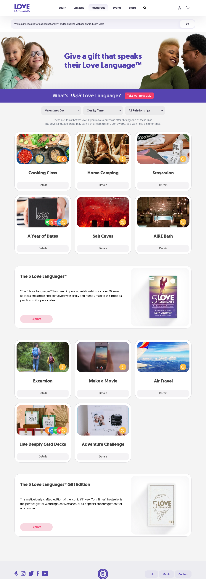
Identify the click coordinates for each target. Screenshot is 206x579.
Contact (183, 574)
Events (117, 8)
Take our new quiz (139, 96)
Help (151, 574)
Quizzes (79, 8)
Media (166, 574)
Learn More (98, 23)
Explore (36, 319)
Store (132, 8)
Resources (98, 8)
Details (43, 185)
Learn (62, 8)
